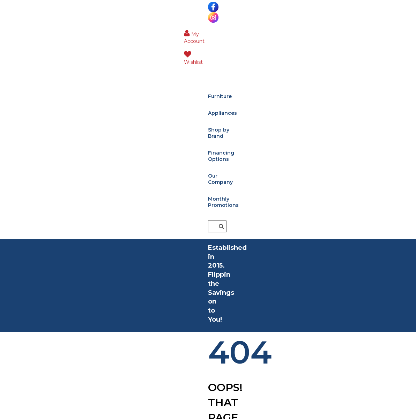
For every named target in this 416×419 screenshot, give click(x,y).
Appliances (123, 31)
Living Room (22, 214)
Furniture (86, 31)
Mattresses (20, 270)
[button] (354, 9)
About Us (122, 214)
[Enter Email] (350, 254)
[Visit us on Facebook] (11, 7)
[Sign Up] (335, 306)
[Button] (405, 30)
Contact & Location (135, 259)
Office (13, 259)
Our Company (273, 31)
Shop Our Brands (133, 248)
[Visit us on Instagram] (25, 7)
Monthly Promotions (101, 47)
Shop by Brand (167, 31)
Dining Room (23, 236)
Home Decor (23, 281)
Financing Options (221, 31)
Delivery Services (132, 236)
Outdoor (17, 292)
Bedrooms (19, 225)
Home (135, 148)
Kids (10, 248)
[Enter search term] (359, 30)
